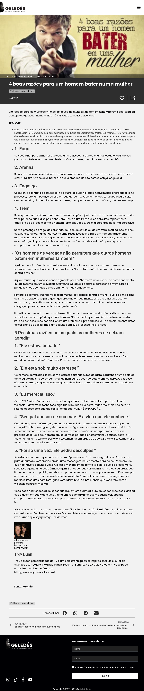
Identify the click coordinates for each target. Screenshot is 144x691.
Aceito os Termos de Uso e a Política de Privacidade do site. (104, 667)
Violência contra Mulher (22, 91)
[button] (64, 613)
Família (28, 586)
